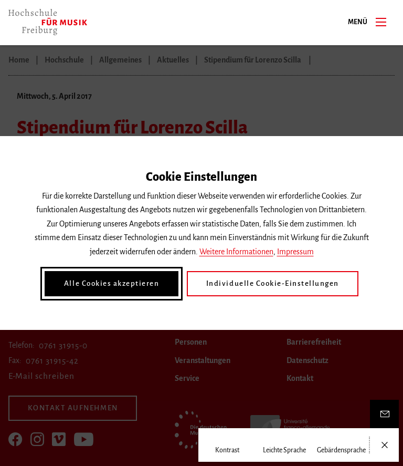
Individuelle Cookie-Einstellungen (269, 283)
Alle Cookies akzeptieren (117, 283)
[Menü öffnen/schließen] (384, 445)
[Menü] (381, 21)
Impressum (295, 252)
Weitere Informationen (236, 252)
